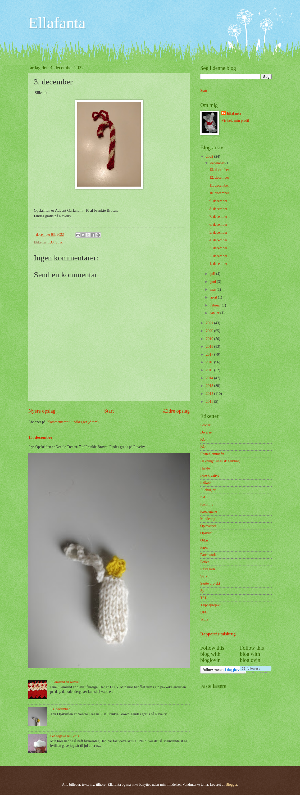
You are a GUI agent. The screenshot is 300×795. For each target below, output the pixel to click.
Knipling (206, 504)
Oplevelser (208, 526)
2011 (210, 402)
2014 (210, 378)
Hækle (205, 468)
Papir (204, 547)
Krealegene (208, 511)
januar (215, 313)
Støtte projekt (210, 583)
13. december (40, 437)
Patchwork (208, 555)
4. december (218, 240)
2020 (210, 331)
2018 (210, 347)
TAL (203, 598)
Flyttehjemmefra (212, 454)
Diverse (206, 432)
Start (109, 411)
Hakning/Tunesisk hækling (220, 461)
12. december (219, 177)
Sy (202, 591)
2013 (210, 386)
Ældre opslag (176, 411)
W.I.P (204, 619)
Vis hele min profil (235, 121)
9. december (218, 201)
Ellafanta (57, 22)
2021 (210, 323)
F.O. (203, 447)
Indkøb (205, 483)
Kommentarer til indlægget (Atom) (73, 422)
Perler (204, 562)
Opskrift (206, 533)
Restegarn (207, 569)
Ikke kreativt (209, 475)
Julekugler (207, 490)
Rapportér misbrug (218, 634)
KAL (204, 497)
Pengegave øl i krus (64, 736)
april (214, 297)
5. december (218, 232)
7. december (218, 217)
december (217, 163)
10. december (219, 193)
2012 (210, 394)
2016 (210, 362)
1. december (218, 264)
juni (213, 282)
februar (216, 305)
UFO (204, 612)
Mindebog (207, 519)
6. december (218, 225)
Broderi (205, 425)
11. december (219, 185)
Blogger (231, 785)
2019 (210, 339)
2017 (210, 354)
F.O (51, 242)
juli (213, 274)
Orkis (204, 540)
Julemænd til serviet (65, 682)
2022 (210, 157)
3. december (218, 248)
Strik (59, 242)
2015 (210, 370)
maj (213, 289)
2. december (218, 256)
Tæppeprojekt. (210, 605)
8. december (218, 209)
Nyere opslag (41, 411)
